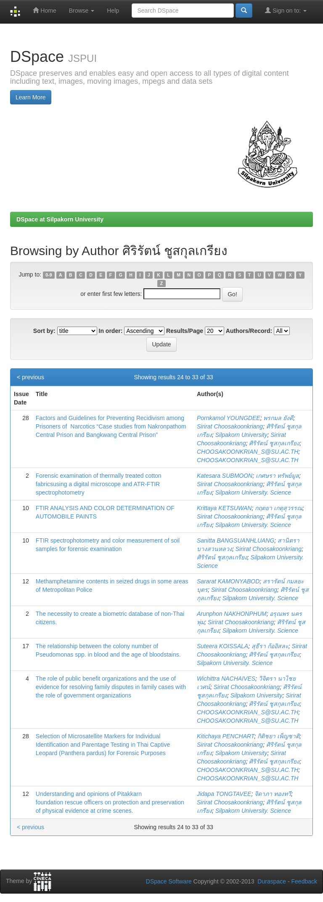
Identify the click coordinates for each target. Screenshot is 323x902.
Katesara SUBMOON (224, 475)
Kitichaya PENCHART (225, 736)
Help (113, 10)
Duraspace (271, 881)
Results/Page (184, 330)
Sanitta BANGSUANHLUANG (235, 540)
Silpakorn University (241, 434)
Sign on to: (286, 10)
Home (44, 10)
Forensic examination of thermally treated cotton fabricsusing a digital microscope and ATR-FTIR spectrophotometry (99, 484)
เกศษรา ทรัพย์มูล (277, 475)
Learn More (31, 97)
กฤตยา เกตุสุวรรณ (278, 508)
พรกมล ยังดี (278, 418)
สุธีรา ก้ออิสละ (270, 646)
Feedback (304, 881)
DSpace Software (169, 881)
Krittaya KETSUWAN (224, 508)
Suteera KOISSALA (222, 646)
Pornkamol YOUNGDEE (228, 418)
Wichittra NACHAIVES (226, 678)
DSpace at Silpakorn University (59, 219)
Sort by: (44, 330)
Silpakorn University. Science (253, 492)
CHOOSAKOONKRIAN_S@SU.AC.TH (247, 451)
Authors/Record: (249, 330)
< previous (30, 377)
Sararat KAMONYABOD (228, 581)
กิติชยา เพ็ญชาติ (278, 736)
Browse (82, 10)
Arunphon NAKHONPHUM (232, 613)
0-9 (48, 274)
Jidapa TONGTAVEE (224, 793)
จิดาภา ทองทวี (272, 793)
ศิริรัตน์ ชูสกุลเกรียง (274, 443)
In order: (111, 330)
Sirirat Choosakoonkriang (230, 426)
